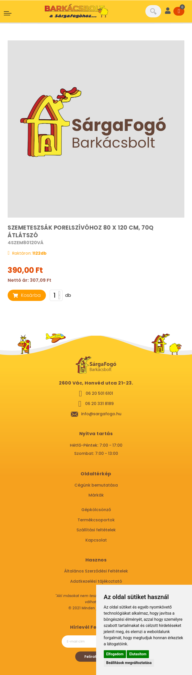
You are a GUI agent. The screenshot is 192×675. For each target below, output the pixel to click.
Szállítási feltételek (96, 530)
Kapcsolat (96, 540)
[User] (168, 11)
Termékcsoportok (96, 520)
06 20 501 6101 (99, 393)
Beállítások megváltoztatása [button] (129, 663)
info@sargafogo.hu (101, 414)
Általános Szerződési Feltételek (96, 571)
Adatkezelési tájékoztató (96, 581)
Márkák (96, 495)
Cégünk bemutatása (96, 485)
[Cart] (178, 11)
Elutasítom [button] (137, 654)
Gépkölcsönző (96, 510)
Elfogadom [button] (115, 654)
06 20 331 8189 (99, 404)
